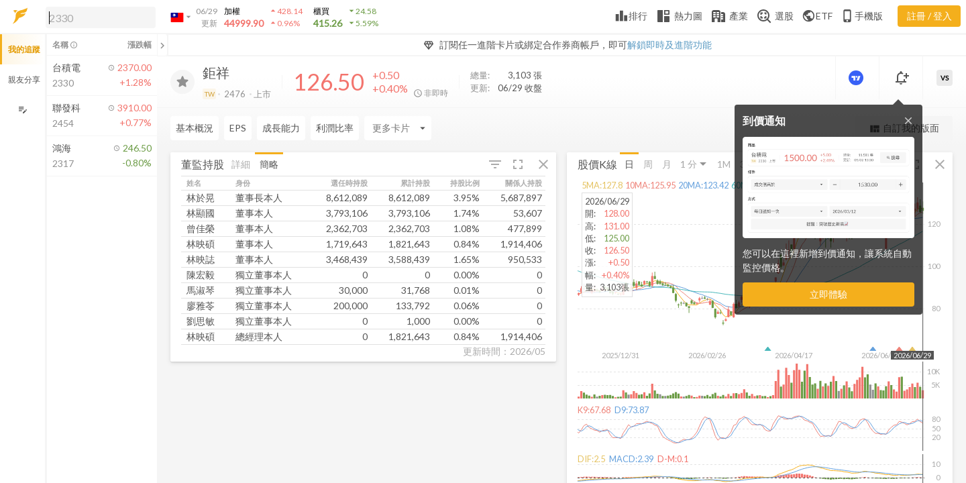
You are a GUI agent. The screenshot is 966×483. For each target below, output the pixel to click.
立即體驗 (828, 294)
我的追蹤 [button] (24, 49)
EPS (237, 127)
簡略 (269, 163)
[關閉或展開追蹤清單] (162, 45)
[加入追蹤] (182, 82)
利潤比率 (335, 127)
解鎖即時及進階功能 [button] (669, 44)
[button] (98, 17)
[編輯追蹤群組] (22, 110)
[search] (101, 17)
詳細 (240, 163)
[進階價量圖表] (857, 77)
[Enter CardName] (397, 128)
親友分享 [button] (24, 79)
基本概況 (194, 127)
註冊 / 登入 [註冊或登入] (929, 15)
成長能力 (281, 127)
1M (724, 163)
